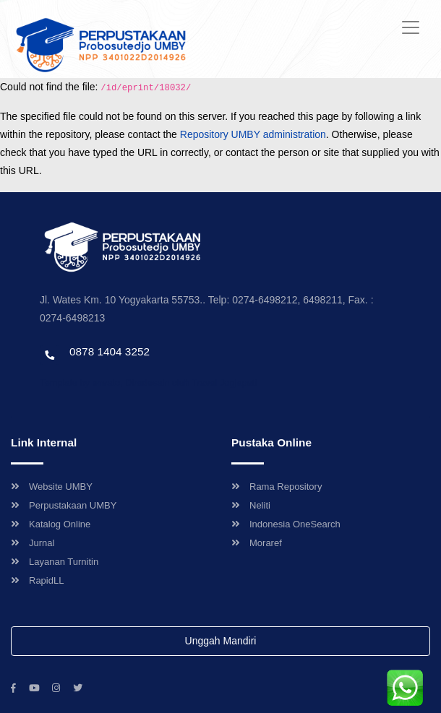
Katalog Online (50, 524)
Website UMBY (52, 486)
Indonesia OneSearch (286, 524)
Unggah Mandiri (221, 641)
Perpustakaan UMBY (63, 505)
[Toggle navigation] (410, 27)
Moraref (256, 542)
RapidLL (37, 580)
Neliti (250, 505)
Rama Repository (276, 486)
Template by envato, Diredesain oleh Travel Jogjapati (148, 382)
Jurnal (32, 542)
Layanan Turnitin (54, 561)
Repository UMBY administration (253, 134)
